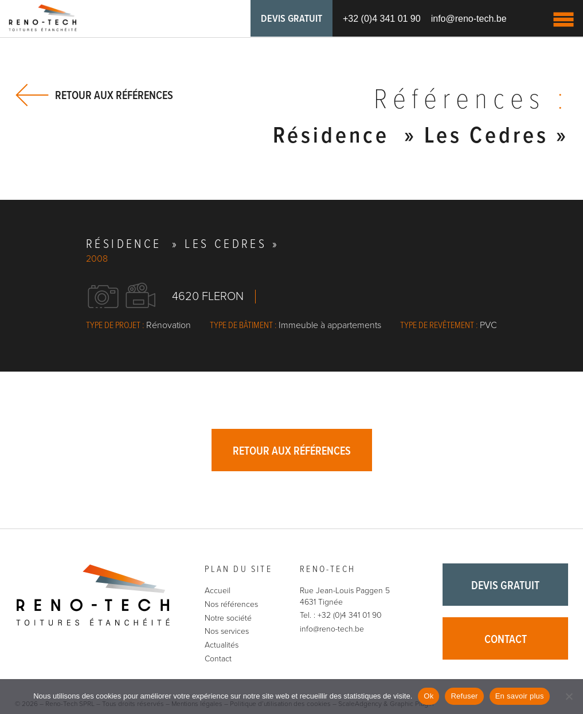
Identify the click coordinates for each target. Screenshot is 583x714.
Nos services (227, 631)
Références (471, 101)
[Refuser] (568, 696)
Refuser (464, 696)
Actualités (221, 645)
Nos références (231, 604)
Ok (428, 696)
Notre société (228, 618)
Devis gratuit (291, 19)
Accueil (217, 590)
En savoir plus (519, 696)
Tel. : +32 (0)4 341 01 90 (341, 615)
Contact (218, 659)
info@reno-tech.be (469, 18)
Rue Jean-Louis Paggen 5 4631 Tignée (345, 596)
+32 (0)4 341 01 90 (382, 18)
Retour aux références (114, 95)
